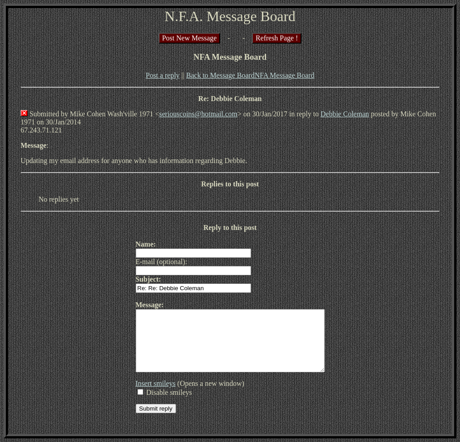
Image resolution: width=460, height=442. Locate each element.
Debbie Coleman (345, 114)
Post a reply (163, 75)
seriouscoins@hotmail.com (198, 114)
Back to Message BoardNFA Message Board (250, 75)
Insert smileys (144, 395)
